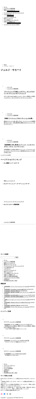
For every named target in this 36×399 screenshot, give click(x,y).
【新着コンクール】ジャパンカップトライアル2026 (17, 299)
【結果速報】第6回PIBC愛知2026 (12, 291)
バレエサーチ (10, 397)
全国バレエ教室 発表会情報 (14, 23)
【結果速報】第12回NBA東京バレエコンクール (16, 295)
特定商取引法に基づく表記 (10, 280)
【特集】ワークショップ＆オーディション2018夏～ (18, 118)
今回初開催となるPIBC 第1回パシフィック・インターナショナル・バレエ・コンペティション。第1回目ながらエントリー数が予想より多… (19, 151)
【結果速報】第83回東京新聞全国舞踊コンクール (16, 296)
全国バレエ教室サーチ (9, 21)
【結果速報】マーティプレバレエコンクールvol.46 (16, 286)
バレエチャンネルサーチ (10, 17)
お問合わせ (6, 279)
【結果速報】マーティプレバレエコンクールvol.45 (16, 307)
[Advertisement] (18, 45)
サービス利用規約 (8, 368)
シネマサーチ (10, 15)
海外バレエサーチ (8, 18)
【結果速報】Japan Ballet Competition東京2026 (15, 289)
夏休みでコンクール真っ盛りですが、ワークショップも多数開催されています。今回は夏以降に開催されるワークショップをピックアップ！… (19, 123)
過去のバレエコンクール (13, 11)
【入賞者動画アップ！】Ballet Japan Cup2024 (15, 353)
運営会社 (6, 371)
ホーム (5, 7)
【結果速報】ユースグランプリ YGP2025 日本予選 (16, 340)
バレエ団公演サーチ (9, 14)
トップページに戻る (6, 155)
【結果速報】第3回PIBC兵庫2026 (12, 305)
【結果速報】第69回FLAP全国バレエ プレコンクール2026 (18, 292)
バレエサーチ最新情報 (9, 8)
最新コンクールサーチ (9, 10)
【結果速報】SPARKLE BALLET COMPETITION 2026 (17, 302)
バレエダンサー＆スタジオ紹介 (12, 24)
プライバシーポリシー (9, 365)
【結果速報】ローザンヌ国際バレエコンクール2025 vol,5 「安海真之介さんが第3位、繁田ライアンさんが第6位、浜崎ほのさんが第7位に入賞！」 (19, 326)
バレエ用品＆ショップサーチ (11, 20)
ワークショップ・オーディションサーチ (14, 13)
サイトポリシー (8, 367)
